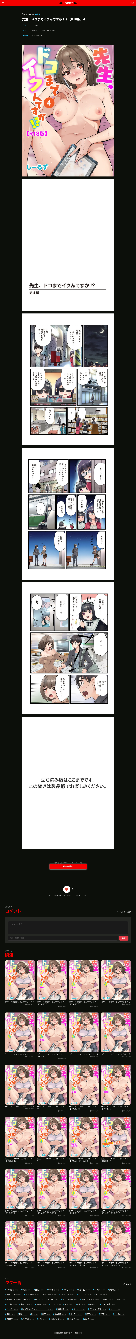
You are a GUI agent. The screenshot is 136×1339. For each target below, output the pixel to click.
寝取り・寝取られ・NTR (19, 1299)
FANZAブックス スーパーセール (37, 1309)
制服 (121, 1299)
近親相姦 (63, 1309)
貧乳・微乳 (49, 1294)
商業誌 (37, 14)
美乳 (69, 1304)
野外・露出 (108, 1304)
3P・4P (52, 1299)
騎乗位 (108, 1299)
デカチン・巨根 (97, 1309)
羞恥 (11, 1314)
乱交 (46, 1314)
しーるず (35, 25)
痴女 (23, 1314)
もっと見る (126, 1284)
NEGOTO (68, 3)
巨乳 (39, 1290)
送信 (123, 938)
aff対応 (34, 30)
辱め (93, 1304)
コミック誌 (67, 1294)
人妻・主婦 (14, 1294)
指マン (91, 1314)
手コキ (105, 1314)
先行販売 (74, 1319)
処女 (39, 1299)
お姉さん (12, 1319)
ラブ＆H (101, 1294)
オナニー (76, 1314)
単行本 (53, 1290)
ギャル (119, 1314)
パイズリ (12, 1309)
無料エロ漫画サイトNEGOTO (71, 1333)
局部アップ (57, 1319)
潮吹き (41, 1304)
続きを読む (68, 866)
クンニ (115, 1309)
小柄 (42, 1319)
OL (34, 1314)
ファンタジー (70, 1299)
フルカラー (45, 30)
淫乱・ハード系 (90, 1299)
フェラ (99, 1290)
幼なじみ (60, 1314)
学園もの (26, 1304)
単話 (53, 30)
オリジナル (85, 1294)
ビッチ (89, 1319)
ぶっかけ (79, 1309)
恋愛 (81, 1304)
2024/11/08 (37, 35)
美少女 (114, 1290)
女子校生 (84, 1290)
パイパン (28, 1319)
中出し (68, 1290)
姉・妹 (12, 1304)
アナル (56, 1304)
